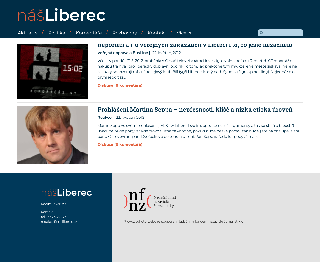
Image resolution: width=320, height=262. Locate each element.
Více (184, 32)
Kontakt (157, 33)
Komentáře (89, 33)
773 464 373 (56, 217)
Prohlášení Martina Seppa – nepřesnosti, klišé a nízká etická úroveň (195, 109)
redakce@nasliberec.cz (59, 222)
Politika (56, 33)
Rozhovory (124, 33)
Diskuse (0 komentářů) (120, 85)
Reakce (105, 117)
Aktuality (28, 33)
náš (61, 15)
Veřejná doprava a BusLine (123, 53)
